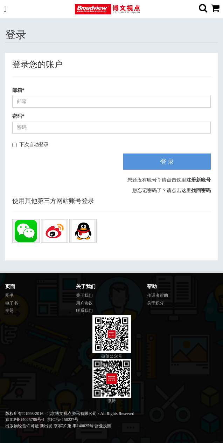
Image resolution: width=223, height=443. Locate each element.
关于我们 (84, 295)
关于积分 (155, 303)
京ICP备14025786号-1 (25, 419)
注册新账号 (198, 180)
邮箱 (18, 90)
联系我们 (84, 310)
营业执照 (103, 425)
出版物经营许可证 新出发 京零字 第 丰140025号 (49, 425)
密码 (18, 116)
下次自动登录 (30, 144)
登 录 (167, 161)
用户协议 (84, 303)
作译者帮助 (157, 295)
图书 (9, 295)
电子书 (11, 303)
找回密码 (201, 190)
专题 (9, 310)
